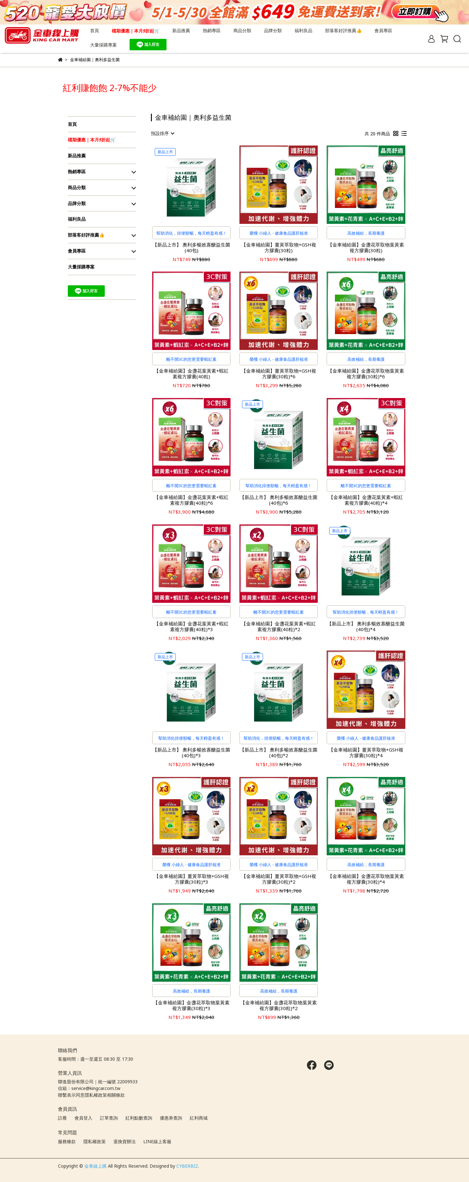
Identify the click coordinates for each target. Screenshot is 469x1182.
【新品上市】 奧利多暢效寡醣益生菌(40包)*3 (191, 752)
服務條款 (67, 1141)
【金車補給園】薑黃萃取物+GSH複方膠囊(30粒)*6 (278, 373)
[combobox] (162, 133)
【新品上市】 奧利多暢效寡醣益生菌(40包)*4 (366, 626)
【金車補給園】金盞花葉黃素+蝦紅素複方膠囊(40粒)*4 (366, 500)
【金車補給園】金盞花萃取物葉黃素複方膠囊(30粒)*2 (278, 1005)
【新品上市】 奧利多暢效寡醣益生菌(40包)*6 (278, 500)
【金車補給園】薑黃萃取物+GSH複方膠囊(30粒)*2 (278, 879)
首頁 (94, 30)
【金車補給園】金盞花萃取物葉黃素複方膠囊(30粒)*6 (366, 373)
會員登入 (83, 1118)
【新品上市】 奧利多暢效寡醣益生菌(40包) (191, 247)
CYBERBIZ (187, 1166)
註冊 (62, 1118)
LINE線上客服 (157, 1141)
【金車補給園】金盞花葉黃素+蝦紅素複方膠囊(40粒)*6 (191, 500)
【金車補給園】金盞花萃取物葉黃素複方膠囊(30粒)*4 (366, 879)
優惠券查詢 (171, 1118)
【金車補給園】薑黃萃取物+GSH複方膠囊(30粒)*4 (366, 752)
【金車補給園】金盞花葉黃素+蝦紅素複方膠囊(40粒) (191, 373)
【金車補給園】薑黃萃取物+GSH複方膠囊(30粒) (278, 247)
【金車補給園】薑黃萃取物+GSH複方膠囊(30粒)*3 (191, 879)
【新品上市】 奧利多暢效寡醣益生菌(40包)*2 (278, 752)
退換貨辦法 (124, 1141)
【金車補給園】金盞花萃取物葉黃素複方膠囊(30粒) (366, 247)
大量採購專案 (103, 45)
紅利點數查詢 (138, 1118)
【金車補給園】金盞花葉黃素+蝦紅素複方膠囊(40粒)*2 (278, 626)
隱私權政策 (94, 1141)
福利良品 (303, 30)
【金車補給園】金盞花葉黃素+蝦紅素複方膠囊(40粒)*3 (191, 626)
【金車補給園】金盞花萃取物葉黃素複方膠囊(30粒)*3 (191, 1005)
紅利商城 (199, 1118)
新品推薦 (181, 30)
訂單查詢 (109, 1118)
